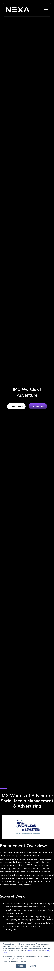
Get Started (37, 406)
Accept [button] (20, 966)
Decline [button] (33, 966)
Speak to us (16, 406)
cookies (30, 951)
